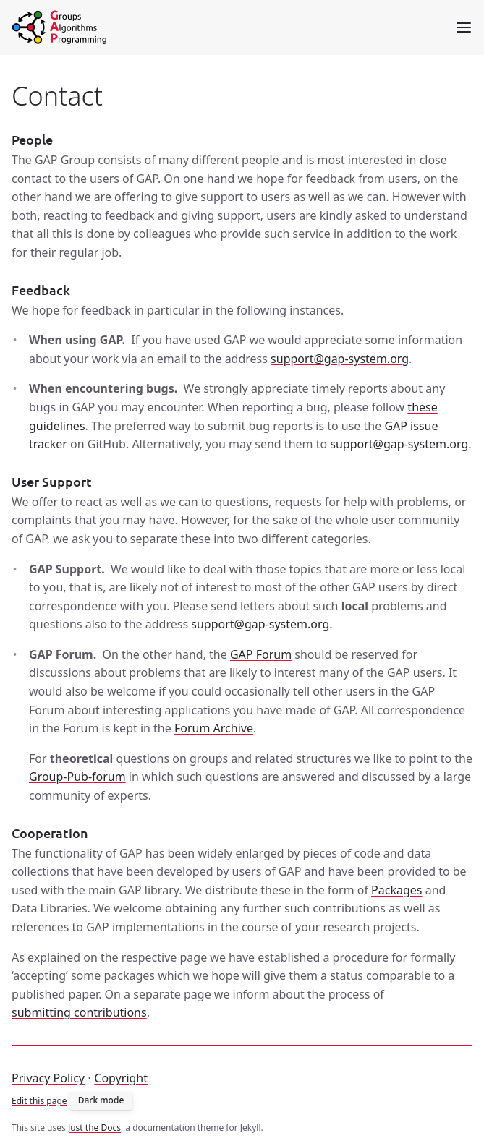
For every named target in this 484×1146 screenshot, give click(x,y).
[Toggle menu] (463, 27)
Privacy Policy (48, 1078)
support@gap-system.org (340, 359)
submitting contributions (79, 1012)
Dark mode (101, 1100)
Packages (396, 890)
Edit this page (39, 1100)
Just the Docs (94, 1127)
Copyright (121, 1078)
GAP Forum (261, 654)
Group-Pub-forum (77, 776)
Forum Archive (213, 728)
